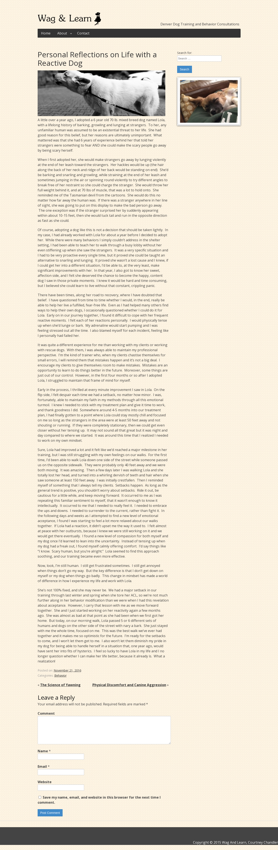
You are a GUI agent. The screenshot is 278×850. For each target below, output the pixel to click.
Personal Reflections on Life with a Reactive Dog (97, 58)
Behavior (60, 675)
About (65, 33)
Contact (83, 33)
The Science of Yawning (60, 685)
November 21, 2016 (67, 670)
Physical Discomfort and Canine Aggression (129, 685)
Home (46, 33)
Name (44, 756)
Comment (46, 713)
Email (44, 771)
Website (45, 787)
